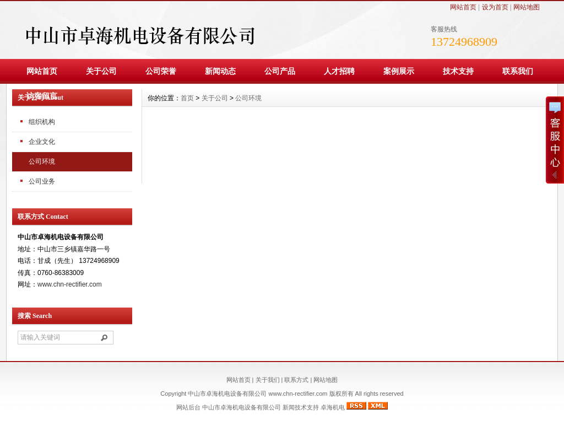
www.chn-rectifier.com (69, 284)
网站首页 (463, 7)
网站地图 (526, 7)
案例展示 (398, 71)
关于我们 (268, 379)
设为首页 (495, 7)
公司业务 (42, 181)
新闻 (289, 407)
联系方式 (296, 379)
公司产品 (279, 71)
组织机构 (42, 122)
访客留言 (41, 95)
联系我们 (517, 71)
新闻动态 (220, 71)
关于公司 (101, 71)
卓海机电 (333, 407)
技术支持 (458, 71)
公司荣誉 (160, 71)
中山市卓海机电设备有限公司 (241, 407)
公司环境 (42, 161)
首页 (187, 98)
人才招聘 (339, 71)
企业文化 (42, 142)
